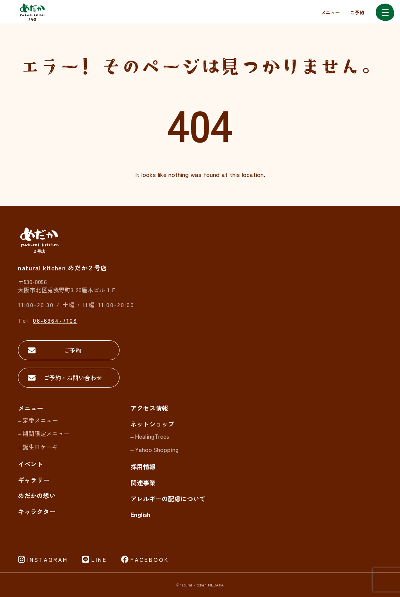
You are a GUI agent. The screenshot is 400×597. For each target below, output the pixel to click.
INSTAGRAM (47, 559)
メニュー (330, 12)
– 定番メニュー (38, 420)
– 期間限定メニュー (44, 433)
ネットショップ (152, 424)
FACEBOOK (149, 559)
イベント (30, 463)
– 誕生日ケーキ (38, 447)
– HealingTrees (149, 436)
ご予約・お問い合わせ (72, 378)
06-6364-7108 (55, 320)
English (140, 514)
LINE (99, 559)
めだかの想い (36, 495)
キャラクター (36, 511)
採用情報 (142, 466)
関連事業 (142, 482)
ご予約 (357, 12)
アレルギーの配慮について (167, 498)
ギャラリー (33, 479)
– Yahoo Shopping (154, 449)
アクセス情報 (149, 408)
